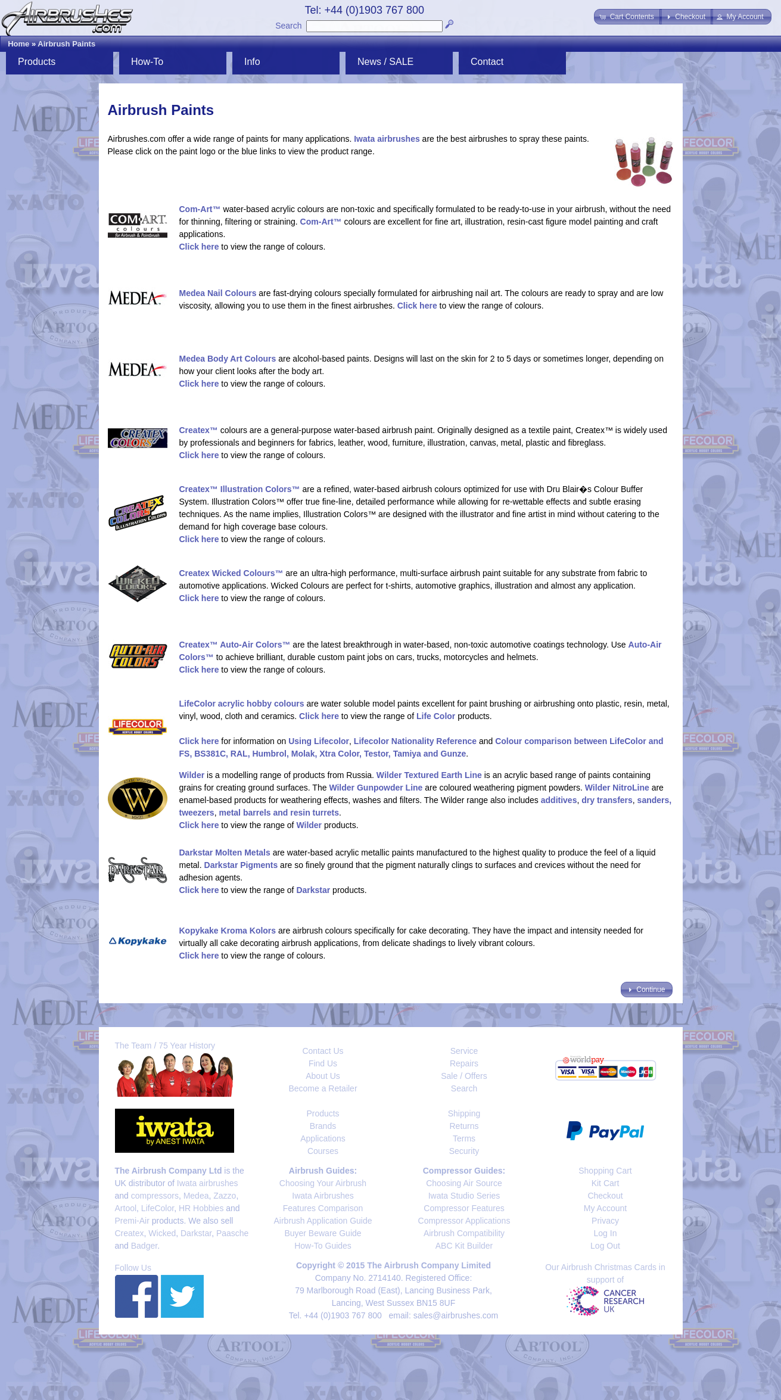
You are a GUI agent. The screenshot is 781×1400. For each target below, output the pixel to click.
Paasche (232, 1233)
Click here (199, 246)
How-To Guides (322, 1245)
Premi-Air (132, 1220)
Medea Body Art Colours (227, 358)
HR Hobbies (201, 1208)
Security (464, 1151)
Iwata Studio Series (464, 1195)
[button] (627, 16)
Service (464, 1051)
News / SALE (385, 62)
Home (18, 43)
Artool (126, 1208)
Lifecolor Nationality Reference (415, 741)
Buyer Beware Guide (322, 1233)
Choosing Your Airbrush (322, 1183)
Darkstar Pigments (241, 865)
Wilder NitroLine (617, 787)
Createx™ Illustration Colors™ (239, 489)
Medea (196, 1195)
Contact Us (322, 1051)
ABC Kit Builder (464, 1245)
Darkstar (313, 890)
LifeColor (157, 1208)
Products (36, 62)
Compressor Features (464, 1208)
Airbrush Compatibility (464, 1233)
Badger (144, 1245)
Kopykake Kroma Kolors (227, 930)
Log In (605, 1233)
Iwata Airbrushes (323, 1195)
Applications (323, 1138)
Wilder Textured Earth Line (429, 775)
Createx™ (198, 430)
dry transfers (607, 800)
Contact (487, 62)
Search (288, 25)
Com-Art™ (200, 209)
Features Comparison (323, 1208)
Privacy (605, 1220)
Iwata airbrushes (387, 139)
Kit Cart (606, 1183)
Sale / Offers (464, 1076)
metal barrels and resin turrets (279, 812)
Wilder (192, 775)
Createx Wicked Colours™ (231, 573)
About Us (323, 1076)
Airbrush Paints (66, 43)
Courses (322, 1151)
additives (559, 800)
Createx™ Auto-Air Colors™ (235, 644)
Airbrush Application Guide (323, 1220)
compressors (155, 1195)
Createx (129, 1233)
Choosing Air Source (464, 1183)
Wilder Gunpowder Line (375, 787)
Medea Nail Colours (218, 293)
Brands (323, 1126)
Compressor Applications (464, 1220)
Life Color (435, 716)
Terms (464, 1138)
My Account (605, 1208)
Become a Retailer (322, 1088)
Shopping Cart (605, 1170)
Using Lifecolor (318, 741)
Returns (463, 1126)
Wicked (162, 1233)
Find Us (323, 1063)
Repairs (464, 1063)
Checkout (605, 1195)
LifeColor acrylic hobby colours (241, 703)
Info (252, 62)
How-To (147, 62)
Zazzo (224, 1195)
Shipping (464, 1113)
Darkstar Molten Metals (224, 852)
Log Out (605, 1245)
